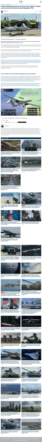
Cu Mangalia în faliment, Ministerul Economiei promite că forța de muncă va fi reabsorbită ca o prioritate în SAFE (30, 431)
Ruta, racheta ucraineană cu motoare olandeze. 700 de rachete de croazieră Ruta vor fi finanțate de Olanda (10, 275)
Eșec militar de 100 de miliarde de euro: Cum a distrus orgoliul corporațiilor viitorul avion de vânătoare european (9, 239)
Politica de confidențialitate (6, 438)
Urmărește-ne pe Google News (21, 39)
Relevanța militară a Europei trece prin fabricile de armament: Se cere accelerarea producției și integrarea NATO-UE (10, 431)
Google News (9, 122)
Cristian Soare (7, 125)
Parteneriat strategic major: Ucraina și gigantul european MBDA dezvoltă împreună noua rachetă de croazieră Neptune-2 (31, 328)
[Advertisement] (31, 183)
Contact (28, 438)
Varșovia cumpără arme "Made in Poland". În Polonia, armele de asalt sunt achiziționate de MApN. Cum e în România (11, 223)
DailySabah (17, 47)
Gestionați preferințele (21, 438)
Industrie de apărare (8, 4)
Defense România (3, 4)
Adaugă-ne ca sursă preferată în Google (8, 39)
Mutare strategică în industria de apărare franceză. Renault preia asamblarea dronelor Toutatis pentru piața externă (31, 345)
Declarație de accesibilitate (34, 438)
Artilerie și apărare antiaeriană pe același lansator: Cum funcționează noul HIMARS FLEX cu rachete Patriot (10, 345)
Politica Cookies (14, 438)
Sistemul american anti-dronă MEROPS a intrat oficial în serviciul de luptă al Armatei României (30, 223)
